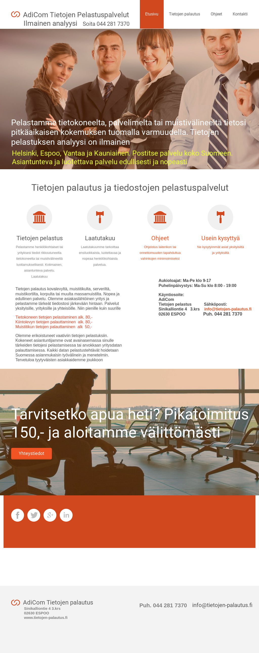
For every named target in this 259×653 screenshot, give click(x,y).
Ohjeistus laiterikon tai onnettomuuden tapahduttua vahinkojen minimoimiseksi (160, 253)
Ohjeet (160, 238)
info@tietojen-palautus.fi (226, 309)
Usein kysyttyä (220, 238)
